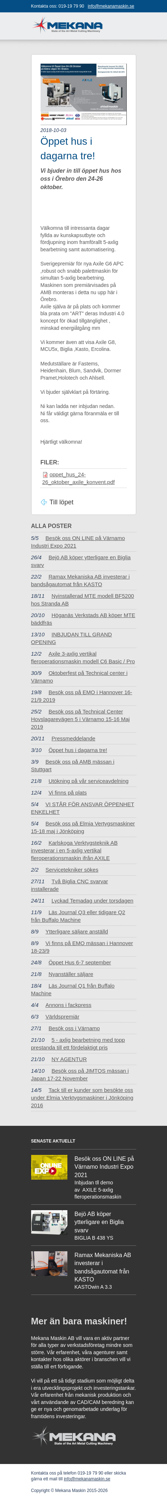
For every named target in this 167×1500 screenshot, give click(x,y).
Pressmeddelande (73, 738)
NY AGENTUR (69, 1059)
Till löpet (62, 502)
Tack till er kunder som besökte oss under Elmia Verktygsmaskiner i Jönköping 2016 (82, 1097)
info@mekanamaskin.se (111, 6)
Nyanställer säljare (71, 974)
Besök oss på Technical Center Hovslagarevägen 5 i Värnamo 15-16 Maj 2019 (80, 719)
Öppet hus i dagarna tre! (78, 750)
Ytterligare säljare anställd (77, 931)
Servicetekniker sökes (72, 870)
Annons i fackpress (69, 1005)
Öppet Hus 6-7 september (80, 962)
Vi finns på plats (68, 792)
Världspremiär (62, 1016)
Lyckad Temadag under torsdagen (92, 900)
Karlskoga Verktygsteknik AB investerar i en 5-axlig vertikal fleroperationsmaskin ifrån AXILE (74, 850)
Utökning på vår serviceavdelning (89, 781)
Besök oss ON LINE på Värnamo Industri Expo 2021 (104, 1167)
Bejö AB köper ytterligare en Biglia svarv (99, 1222)
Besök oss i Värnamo (74, 1028)
